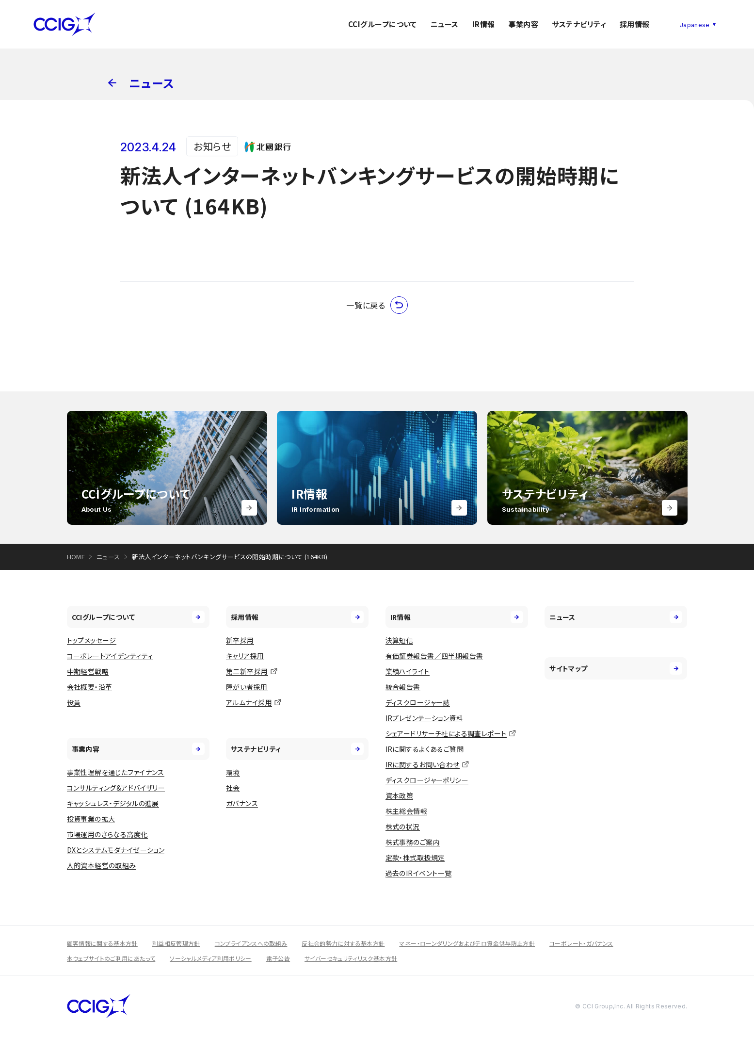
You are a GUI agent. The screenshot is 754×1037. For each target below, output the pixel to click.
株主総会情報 (406, 811)
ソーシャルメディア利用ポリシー (210, 958)
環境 (233, 772)
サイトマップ (615, 668)
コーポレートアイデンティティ (110, 656)
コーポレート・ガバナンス (581, 943)
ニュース (445, 24)
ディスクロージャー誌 (417, 702)
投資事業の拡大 (91, 819)
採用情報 (635, 24)
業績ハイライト (407, 671)
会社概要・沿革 (89, 687)
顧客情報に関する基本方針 (102, 943)
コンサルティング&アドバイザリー (116, 788)
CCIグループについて (382, 24)
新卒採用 (240, 640)
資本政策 (399, 795)
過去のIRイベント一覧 (418, 873)
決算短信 (399, 640)
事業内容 (524, 24)
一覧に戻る (377, 305)
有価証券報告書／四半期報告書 (434, 656)
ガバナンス (242, 803)
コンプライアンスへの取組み (251, 943)
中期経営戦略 (88, 671)
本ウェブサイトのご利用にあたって (111, 958)
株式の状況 (402, 826)
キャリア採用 (245, 656)
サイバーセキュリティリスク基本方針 (351, 958)
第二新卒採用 (247, 671)
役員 (74, 702)
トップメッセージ (91, 640)
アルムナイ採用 (249, 702)
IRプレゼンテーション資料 (424, 718)
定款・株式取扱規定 (415, 857)
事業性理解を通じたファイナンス (115, 772)
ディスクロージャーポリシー (426, 780)
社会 (233, 788)
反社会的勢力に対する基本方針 (343, 943)
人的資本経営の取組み (101, 865)
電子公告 (278, 958)
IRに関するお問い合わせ (422, 764)
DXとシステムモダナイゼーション (116, 850)
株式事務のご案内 (412, 842)
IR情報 (483, 24)
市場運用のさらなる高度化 (107, 834)
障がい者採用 (247, 687)
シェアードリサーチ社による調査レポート (446, 733)
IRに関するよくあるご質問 (424, 749)
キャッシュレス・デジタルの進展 (113, 803)
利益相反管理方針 (176, 943)
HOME (76, 556)
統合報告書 (402, 687)
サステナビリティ (579, 24)
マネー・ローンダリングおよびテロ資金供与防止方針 (467, 943)
